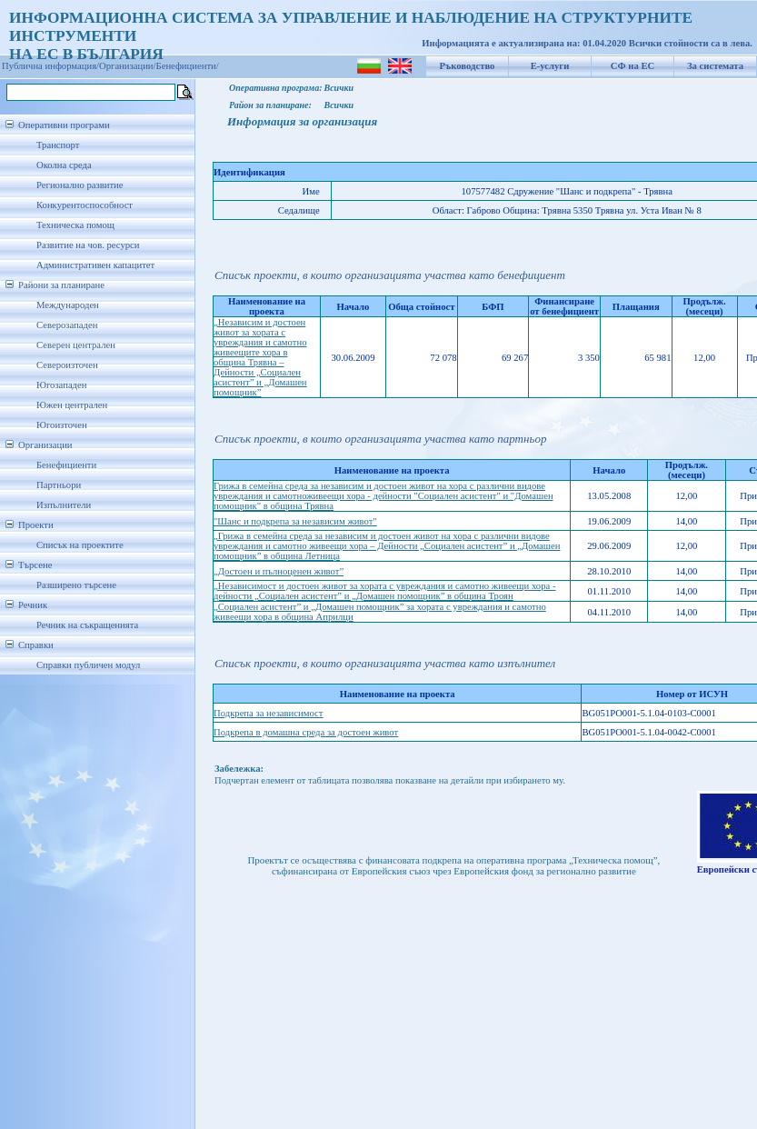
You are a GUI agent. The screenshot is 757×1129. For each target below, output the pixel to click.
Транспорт (57, 145)
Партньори (58, 485)
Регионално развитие (80, 185)
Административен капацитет (95, 265)
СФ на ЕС (632, 66)
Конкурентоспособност (84, 205)
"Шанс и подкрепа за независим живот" (295, 521)
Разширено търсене (76, 585)
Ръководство (467, 66)
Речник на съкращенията (87, 625)
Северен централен (75, 345)
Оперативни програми (64, 125)
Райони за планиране (61, 285)
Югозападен (61, 385)
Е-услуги (550, 66)
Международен (67, 305)
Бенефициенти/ (187, 66)
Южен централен (71, 405)
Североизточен (67, 365)
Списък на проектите (80, 545)
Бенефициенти (66, 465)
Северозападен (66, 325)
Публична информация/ (50, 66)
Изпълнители (63, 505)
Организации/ (127, 66)
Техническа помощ (75, 225)
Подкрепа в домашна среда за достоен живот (306, 732)
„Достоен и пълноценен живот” (279, 571)
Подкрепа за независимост (268, 713)
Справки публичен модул (88, 665)
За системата (715, 66)
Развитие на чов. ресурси (88, 245)
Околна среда (64, 165)
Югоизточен (61, 425)
